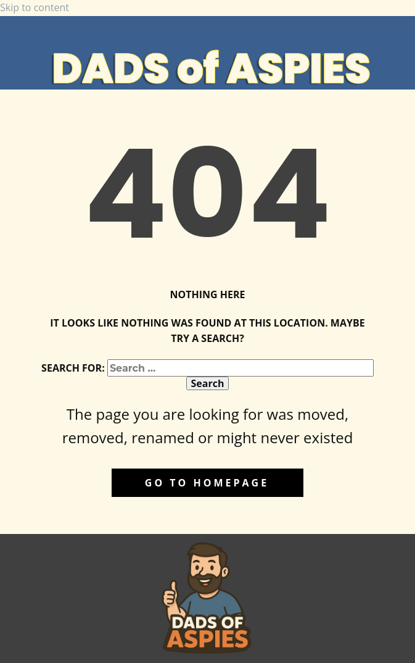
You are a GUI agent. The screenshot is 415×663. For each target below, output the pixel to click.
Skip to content (34, 7)
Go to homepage (207, 483)
